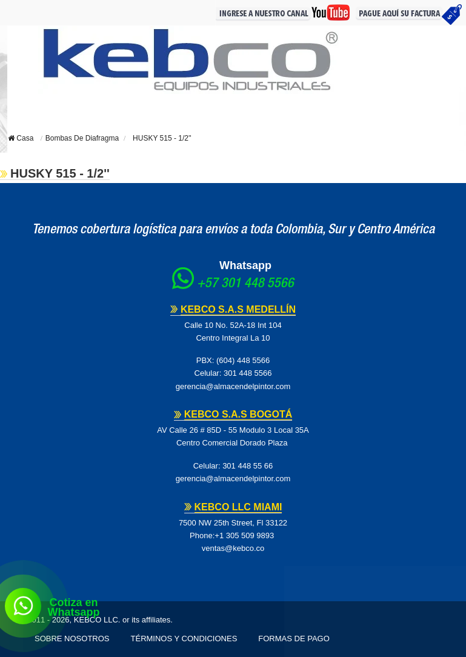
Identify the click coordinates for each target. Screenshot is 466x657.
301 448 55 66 (247, 465)
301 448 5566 (248, 373)
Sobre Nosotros (72, 638)
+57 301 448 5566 (245, 284)
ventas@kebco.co (233, 548)
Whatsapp (245, 265)
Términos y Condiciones (184, 638)
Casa (20, 138)
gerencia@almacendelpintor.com (233, 386)
